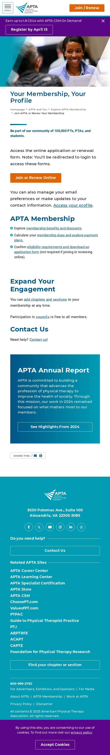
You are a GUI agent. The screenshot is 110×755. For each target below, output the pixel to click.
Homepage (17, 109)
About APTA (19, 696)
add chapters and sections (45, 299)
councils (42, 316)
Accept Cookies (55, 745)
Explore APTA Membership (68, 109)
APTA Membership (47, 696)
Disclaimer (44, 704)
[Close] (103, 21)
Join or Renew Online (36, 178)
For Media (86, 689)
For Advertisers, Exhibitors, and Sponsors (42, 689)
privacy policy (81, 732)
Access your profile (73, 205)
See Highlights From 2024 (55, 427)
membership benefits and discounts (53, 228)
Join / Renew (87, 8)
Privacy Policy (21, 704)
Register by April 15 (29, 29)
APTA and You (38, 109)
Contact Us (55, 550)
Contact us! (39, 339)
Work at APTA (77, 696)
